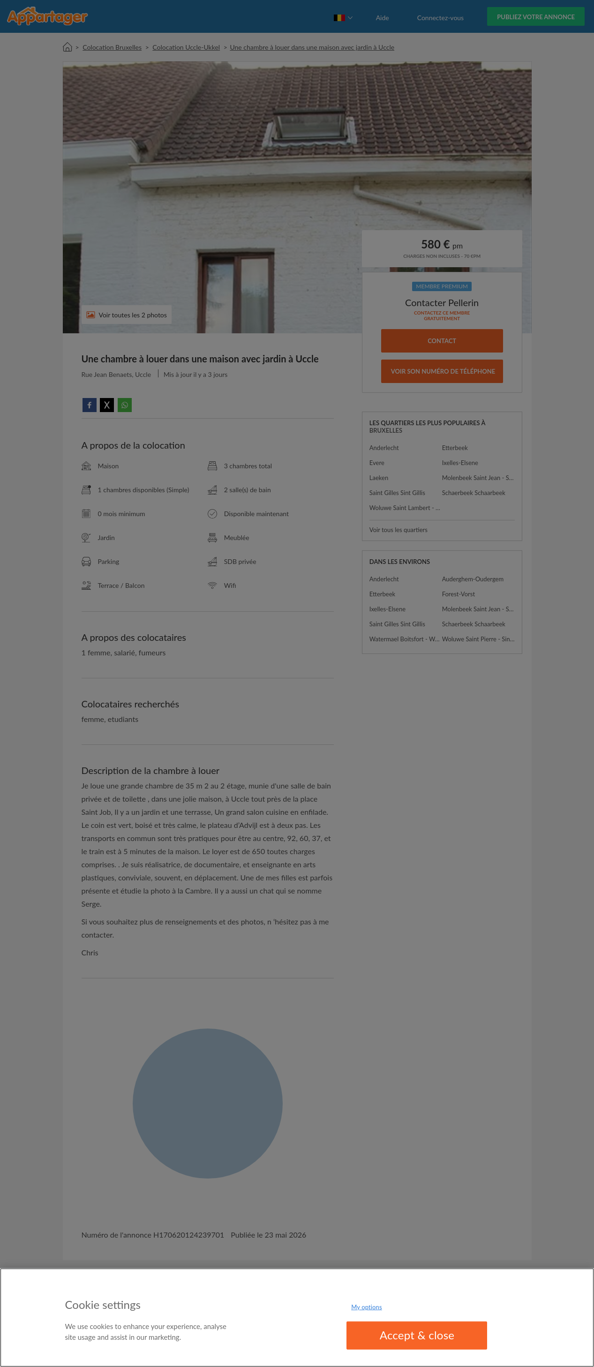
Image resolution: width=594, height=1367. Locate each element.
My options (366, 1307)
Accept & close (417, 1335)
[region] (297, 1317)
